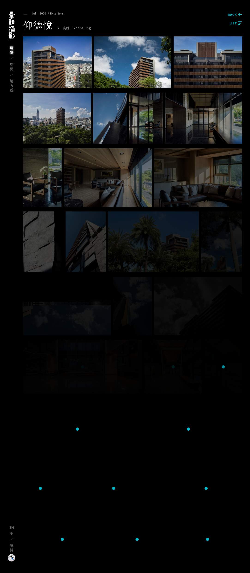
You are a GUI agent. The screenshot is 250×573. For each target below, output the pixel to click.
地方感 (11, 85)
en (11, 527)
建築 (11, 50)
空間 (11, 66)
